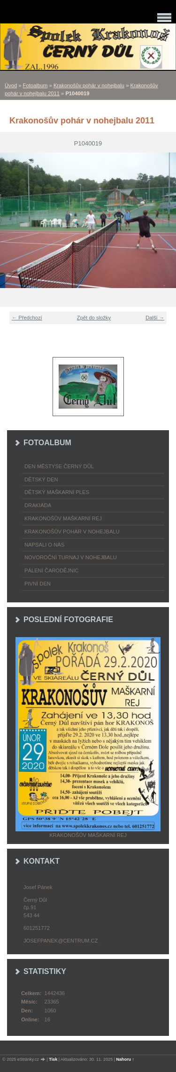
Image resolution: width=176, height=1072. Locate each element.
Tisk (53, 1059)
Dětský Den (41, 479)
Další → (154, 317)
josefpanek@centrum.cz (60, 940)
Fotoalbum (35, 85)
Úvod (11, 85)
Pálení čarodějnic (51, 570)
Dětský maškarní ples (56, 492)
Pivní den (37, 583)
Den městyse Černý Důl (59, 466)
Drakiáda (37, 505)
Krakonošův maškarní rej (63, 518)
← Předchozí (27, 317)
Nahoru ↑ (125, 1059)
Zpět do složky (94, 317)
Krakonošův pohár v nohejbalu (89, 85)
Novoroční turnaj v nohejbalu (70, 557)
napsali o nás (44, 544)
